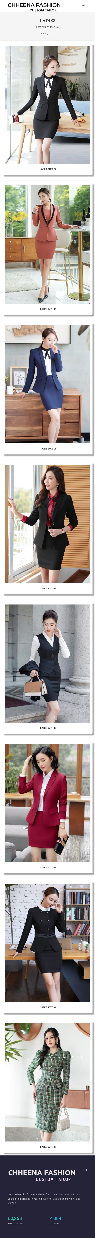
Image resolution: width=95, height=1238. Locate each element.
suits (52, 33)
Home (43, 33)
